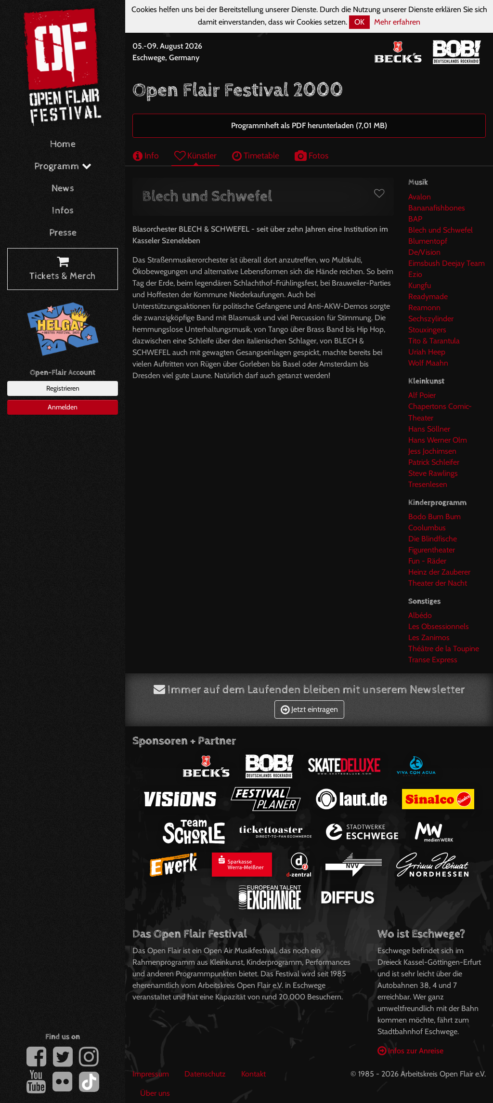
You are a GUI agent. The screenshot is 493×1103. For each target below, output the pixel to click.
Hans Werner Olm (437, 440)
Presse (63, 232)
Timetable (255, 155)
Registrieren (62, 388)
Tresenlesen (427, 484)
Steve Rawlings (433, 473)
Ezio (415, 274)
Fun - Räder (427, 560)
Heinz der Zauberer (439, 572)
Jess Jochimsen (432, 451)
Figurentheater (431, 549)
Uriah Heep (426, 351)
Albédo (420, 615)
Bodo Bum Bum (434, 516)
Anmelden (63, 407)
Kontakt (253, 1073)
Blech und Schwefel (440, 230)
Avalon (419, 196)
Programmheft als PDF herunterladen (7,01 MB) (309, 125)
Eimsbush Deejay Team (446, 263)
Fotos (311, 155)
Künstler (195, 155)
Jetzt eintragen (309, 709)
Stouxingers (427, 329)
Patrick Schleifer (433, 462)
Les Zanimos (429, 637)
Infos (63, 210)
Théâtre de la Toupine (443, 648)
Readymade (428, 296)
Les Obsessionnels (438, 626)
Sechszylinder (431, 318)
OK (359, 21)
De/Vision (424, 252)
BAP (415, 218)
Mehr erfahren (397, 21)
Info (146, 155)
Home (63, 144)
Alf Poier (422, 395)
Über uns (155, 1093)
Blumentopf (427, 241)
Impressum (150, 1073)
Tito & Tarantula (434, 340)
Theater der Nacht (437, 583)
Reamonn (424, 307)
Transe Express (432, 659)
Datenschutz (205, 1073)
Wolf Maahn (428, 363)
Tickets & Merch (62, 269)
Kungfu (419, 285)
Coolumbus (427, 527)
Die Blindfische (432, 538)
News (63, 188)
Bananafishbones (436, 207)
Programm (62, 166)
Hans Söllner (429, 428)
